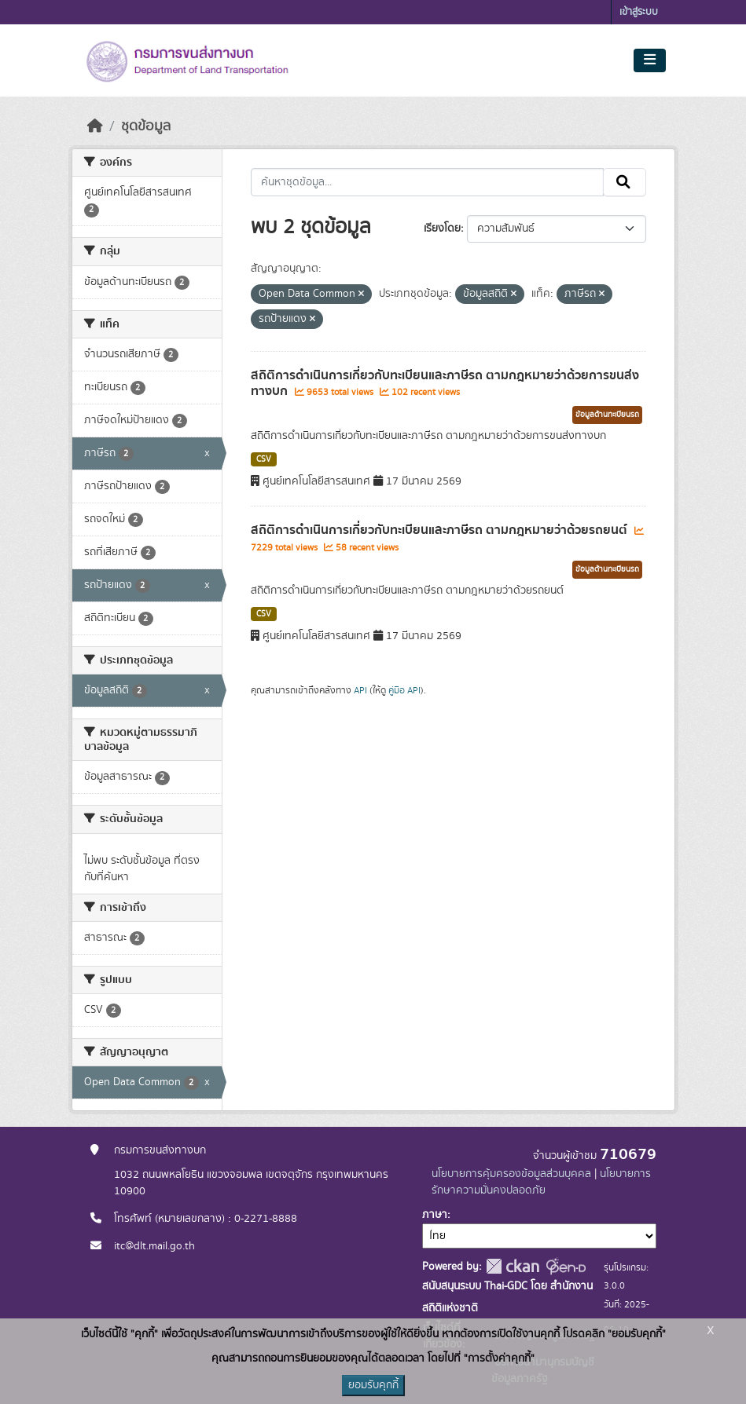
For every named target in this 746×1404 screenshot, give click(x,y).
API (360, 690)
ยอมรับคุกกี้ (373, 1385)
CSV (263, 459)
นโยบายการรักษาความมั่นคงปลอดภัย (541, 1182)
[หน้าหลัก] (95, 126)
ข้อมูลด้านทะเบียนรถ (607, 414)
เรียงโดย (442, 228)
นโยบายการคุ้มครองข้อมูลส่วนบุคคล (511, 1174)
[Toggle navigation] (650, 60)
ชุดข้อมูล (146, 126)
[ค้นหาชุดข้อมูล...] (427, 182)
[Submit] (624, 182)
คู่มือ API (404, 690)
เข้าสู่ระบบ (638, 12)
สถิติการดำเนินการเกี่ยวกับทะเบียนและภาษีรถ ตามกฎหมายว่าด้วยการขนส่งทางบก (445, 383)
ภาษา (434, 1215)
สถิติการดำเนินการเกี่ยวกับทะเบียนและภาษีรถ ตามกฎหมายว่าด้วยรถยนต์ (440, 530)
